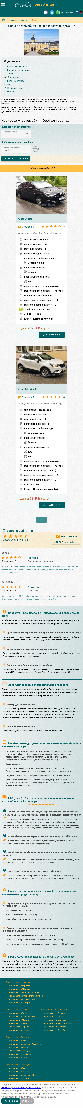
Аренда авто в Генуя (18, 1023)
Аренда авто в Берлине (19, 986)
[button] (16, 134)
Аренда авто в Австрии (17, 1037)
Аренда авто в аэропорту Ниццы (58, 1023)
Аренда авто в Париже (54, 1013)
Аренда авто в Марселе (55, 1020)
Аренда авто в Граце (18, 1058)
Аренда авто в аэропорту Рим (22, 1016)
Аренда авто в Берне (18, 1068)
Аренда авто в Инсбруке (20, 1054)
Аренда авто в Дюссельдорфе (22, 999)
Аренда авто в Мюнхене (19, 989)
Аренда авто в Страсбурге (56, 1030)
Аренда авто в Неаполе (19, 1030)
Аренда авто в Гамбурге (19, 1003)
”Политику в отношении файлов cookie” (21, 1087)
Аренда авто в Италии (17, 1009)
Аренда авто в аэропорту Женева (24, 1075)
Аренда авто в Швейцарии (19, 1064)
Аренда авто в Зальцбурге (20, 1051)
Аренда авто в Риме (18, 1013)
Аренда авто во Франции (54, 1009)
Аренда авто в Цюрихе (19, 1078)
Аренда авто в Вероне (19, 1027)
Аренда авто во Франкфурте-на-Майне (26, 996)
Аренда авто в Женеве (19, 1071)
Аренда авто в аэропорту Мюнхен (24, 992)
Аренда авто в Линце (18, 1047)
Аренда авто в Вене (17, 1041)
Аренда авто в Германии (18, 982)
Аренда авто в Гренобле (55, 1027)
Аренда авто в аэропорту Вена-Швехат (26, 1044)
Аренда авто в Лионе (53, 1016)
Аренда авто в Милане (19, 1020)
